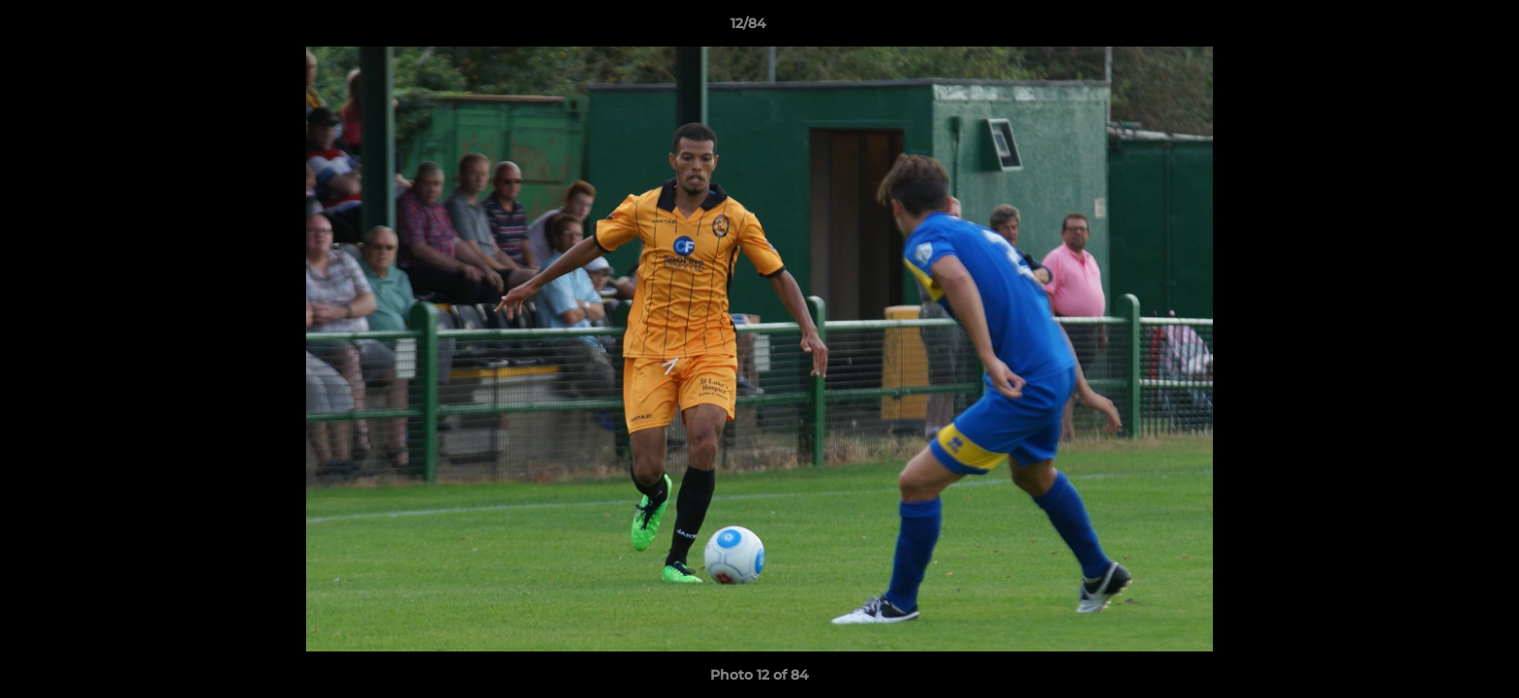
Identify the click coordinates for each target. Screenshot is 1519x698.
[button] (1437, 28)
